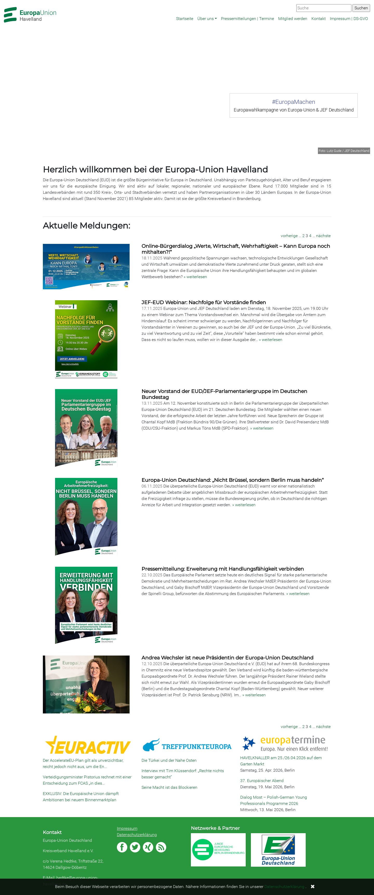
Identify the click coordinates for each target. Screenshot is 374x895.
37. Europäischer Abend (262, 780)
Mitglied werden (292, 18)
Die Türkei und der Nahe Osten (169, 760)
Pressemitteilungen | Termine (247, 18)
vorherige (289, 235)
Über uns (205, 18)
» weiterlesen (195, 276)
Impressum (127, 828)
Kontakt (318, 18)
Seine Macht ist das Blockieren (169, 787)
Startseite (184, 18)
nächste (323, 235)
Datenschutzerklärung (137, 834)
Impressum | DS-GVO (349, 18)
